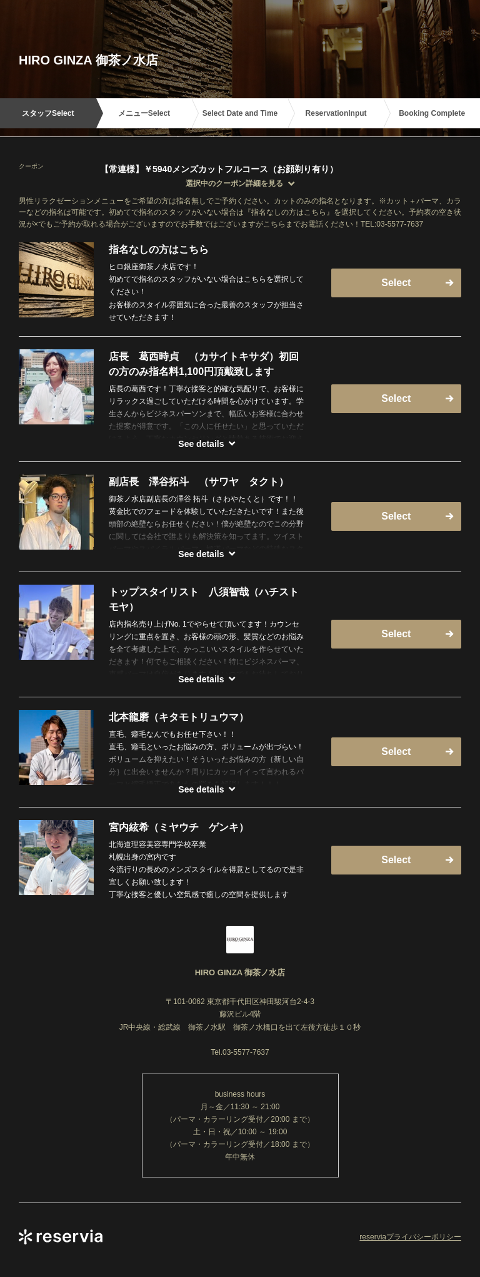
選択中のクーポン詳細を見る (234, 183)
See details (201, 444)
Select (396, 282)
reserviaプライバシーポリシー (410, 1237)
